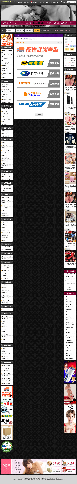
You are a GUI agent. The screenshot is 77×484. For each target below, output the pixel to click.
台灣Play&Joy (68, 353)
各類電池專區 (5, 309)
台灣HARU (68, 355)
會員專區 (17, 472)
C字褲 (3, 321)
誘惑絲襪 (3, 331)
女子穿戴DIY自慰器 (6, 258)
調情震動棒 (4, 116)
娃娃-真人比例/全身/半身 (6, 166)
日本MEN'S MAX (69, 327)
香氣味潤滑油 (5, 202)
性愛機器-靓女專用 (6, 188)
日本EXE (67, 314)
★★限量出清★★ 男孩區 (6, 51)
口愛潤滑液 (4, 205)
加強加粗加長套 (5, 176)
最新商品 (13, 23)
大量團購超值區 (5, 102)
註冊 (72, 49)
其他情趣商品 (5, 302)
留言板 (72, 23)
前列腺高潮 (4, 237)
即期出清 (3, 77)
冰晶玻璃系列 (5, 300)
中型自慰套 (4, 147)
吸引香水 (3, 227)
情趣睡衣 (3, 329)
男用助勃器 (4, 163)
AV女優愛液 (4, 207)
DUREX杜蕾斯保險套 (70, 284)
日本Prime (67, 332)
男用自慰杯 (4, 142)
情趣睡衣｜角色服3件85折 (6, 74)
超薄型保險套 (5, 86)
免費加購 (5, 23)
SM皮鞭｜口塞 (5, 270)
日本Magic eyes (69, 306)
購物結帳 (26, 2)
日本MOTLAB (68, 335)
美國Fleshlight (68, 340)
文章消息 (64, 23)
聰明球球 (3, 124)
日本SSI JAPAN (69, 322)
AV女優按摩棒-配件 (6, 249)
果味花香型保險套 (6, 97)
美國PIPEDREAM (69, 342)
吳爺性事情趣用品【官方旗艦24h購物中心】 (9, 2)
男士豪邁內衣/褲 (5, 353)
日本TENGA (68, 304)
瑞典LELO (68, 350)
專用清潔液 (4, 292)
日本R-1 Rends (68, 317)
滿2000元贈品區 (5, 370)
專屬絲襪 (3, 351)
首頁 (20, 2)
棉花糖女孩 (4, 318)
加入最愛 (56, 2)
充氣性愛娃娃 (5, 155)
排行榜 (21, 23)
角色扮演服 (4, 336)
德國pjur (67, 348)
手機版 (63, 2)
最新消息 (28, 39)
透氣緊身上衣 (5, 358)
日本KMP (67, 330)
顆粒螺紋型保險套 (6, 91)
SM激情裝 (4, 275)
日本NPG (67, 296)
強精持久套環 (5, 174)
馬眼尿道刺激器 (5, 232)
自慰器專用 (4, 210)
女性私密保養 (5, 295)
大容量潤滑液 (5, 215)
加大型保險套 (5, 89)
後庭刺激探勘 (5, 290)
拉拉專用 (3, 240)
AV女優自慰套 (5, 153)
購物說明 (34, 2)
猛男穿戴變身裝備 (6, 256)
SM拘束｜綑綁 (5, 268)
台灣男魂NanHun (69, 358)
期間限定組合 (5, 70)
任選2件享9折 (5, 68)
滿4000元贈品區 (5, 375)
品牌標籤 (28, 23)
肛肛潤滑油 (4, 224)
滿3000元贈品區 (5, 373)
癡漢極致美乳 (5, 158)
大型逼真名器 (5, 150)
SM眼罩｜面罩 (5, 265)
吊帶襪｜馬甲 (5, 334)
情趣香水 (3, 284)
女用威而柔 (4, 121)
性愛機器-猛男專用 (6, 185)
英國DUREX (68, 337)
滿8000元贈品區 (5, 383)
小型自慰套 (4, 145)
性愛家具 (3, 191)
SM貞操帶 (4, 273)
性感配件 (3, 339)
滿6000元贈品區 (5, 381)
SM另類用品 (4, 278)
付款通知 (56, 23)
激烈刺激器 (4, 222)
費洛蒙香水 (4, 287)
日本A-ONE (68, 312)
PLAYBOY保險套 (69, 276)
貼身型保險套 (5, 94)
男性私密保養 (5, 297)
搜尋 (37, 30)
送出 (67, 49)
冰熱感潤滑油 (5, 200)
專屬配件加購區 (5, 65)
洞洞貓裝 (3, 326)
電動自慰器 (4, 160)
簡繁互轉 (49, 2)
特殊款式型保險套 (6, 99)
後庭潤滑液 (4, 213)
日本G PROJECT (69, 299)
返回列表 (38, 114)
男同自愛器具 (5, 230)
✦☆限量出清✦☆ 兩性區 (6, 59)
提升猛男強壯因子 (6, 179)
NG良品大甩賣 (5, 63)
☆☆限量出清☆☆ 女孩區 (6, 55)
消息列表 (17, 465)
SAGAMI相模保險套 (70, 273)
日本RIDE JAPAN (69, 324)
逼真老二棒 (4, 111)
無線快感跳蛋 (5, 133)
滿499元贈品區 (5, 368)
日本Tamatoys (68, 309)
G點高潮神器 (4, 113)
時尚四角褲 (4, 356)
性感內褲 (3, 342)
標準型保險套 (5, 84)
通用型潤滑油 (5, 197)
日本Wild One (68, 319)
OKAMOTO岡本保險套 (70, 279)
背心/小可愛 (4, 316)
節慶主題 (3, 324)
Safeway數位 (68, 287)
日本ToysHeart (68, 301)
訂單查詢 (48, 23)
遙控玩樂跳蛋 (5, 136)
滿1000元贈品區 (5, 365)
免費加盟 (41, 2)
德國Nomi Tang (69, 345)
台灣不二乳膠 (68, 289)
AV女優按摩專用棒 (6, 247)
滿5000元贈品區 (5, 378)
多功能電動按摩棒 (6, 108)
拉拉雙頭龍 (4, 235)
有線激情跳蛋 (5, 130)
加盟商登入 (18, 469)
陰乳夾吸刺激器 (5, 119)
